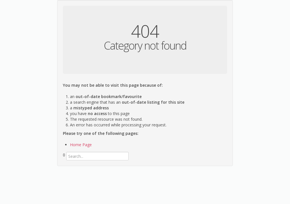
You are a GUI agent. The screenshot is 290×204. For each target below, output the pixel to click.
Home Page (81, 144)
